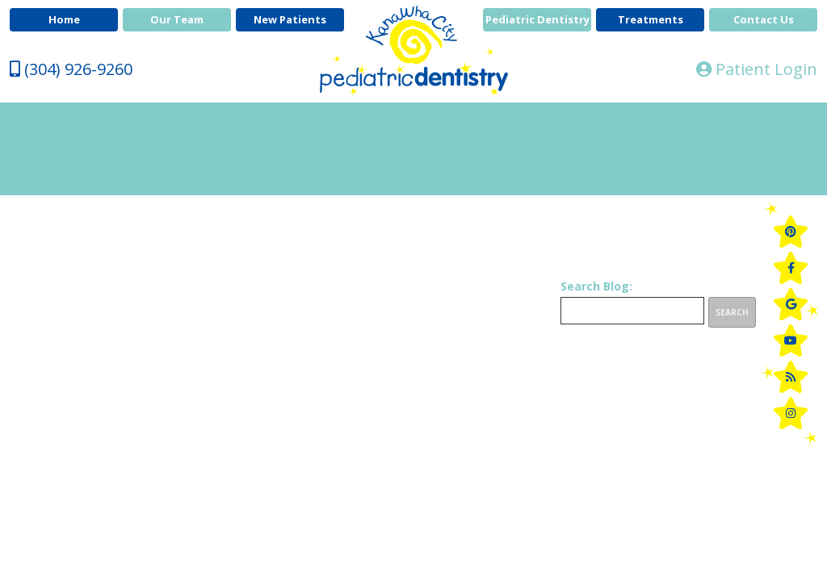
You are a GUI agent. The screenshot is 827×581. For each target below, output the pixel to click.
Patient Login (756, 69)
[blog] (791, 377)
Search (732, 312)
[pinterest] (791, 231)
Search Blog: (596, 286)
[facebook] (791, 268)
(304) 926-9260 (71, 69)
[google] (791, 304)
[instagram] (791, 413)
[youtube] (791, 340)
